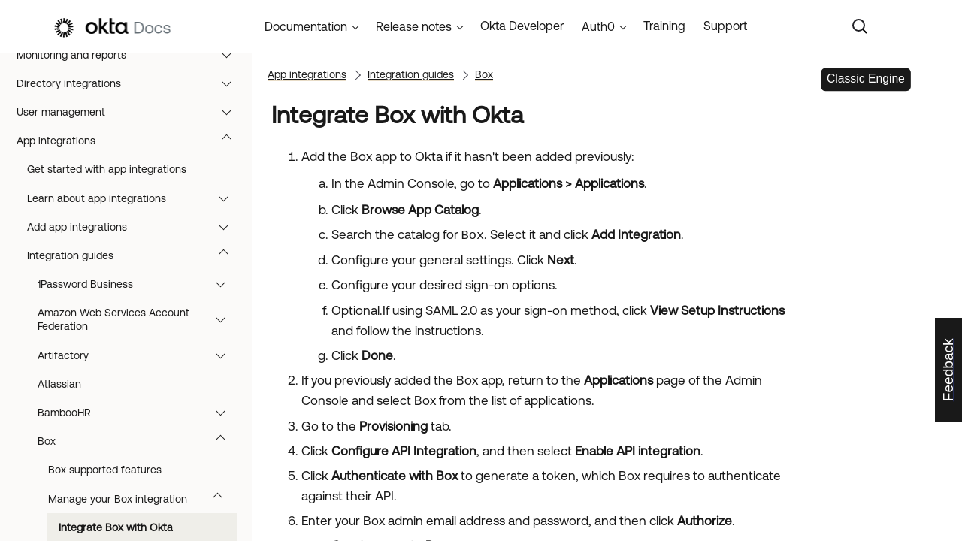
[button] (230, 55)
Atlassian (59, 384)
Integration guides (135, 255)
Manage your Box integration (142, 499)
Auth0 (598, 26)
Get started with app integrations (106, 169)
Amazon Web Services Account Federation (139, 319)
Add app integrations (135, 227)
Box (139, 441)
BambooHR (139, 412)
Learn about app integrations (135, 198)
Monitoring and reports (131, 55)
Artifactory (139, 355)
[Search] (860, 26)
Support (725, 25)
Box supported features (105, 470)
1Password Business (139, 284)
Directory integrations (131, 83)
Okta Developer (522, 25)
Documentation (306, 26)
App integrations (131, 140)
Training (664, 25)
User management (131, 112)
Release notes (414, 26)
